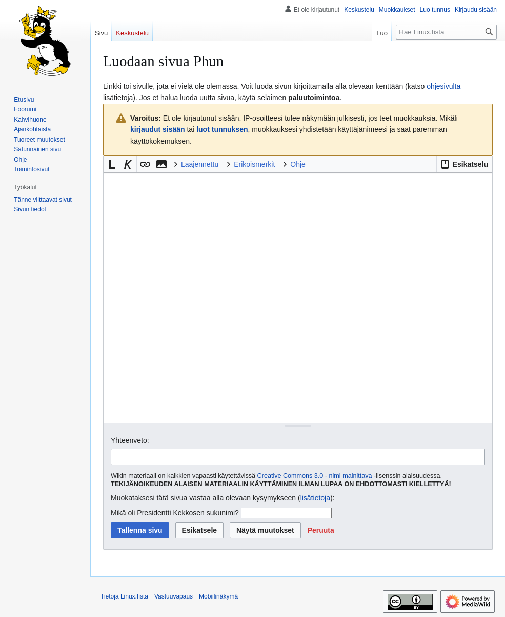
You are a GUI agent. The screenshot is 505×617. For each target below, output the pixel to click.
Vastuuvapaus (173, 596)
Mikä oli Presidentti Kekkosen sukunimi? (175, 513)
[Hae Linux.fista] (446, 32)
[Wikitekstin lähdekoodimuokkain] (298, 298)
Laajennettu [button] (199, 164)
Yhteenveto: (130, 440)
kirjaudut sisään (157, 129)
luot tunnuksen (222, 129)
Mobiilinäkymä (218, 596)
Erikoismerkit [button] (254, 164)
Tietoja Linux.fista (124, 596)
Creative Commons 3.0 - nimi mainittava (314, 475)
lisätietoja (315, 498)
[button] (464, 164)
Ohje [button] (298, 164)
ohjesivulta (443, 86)
